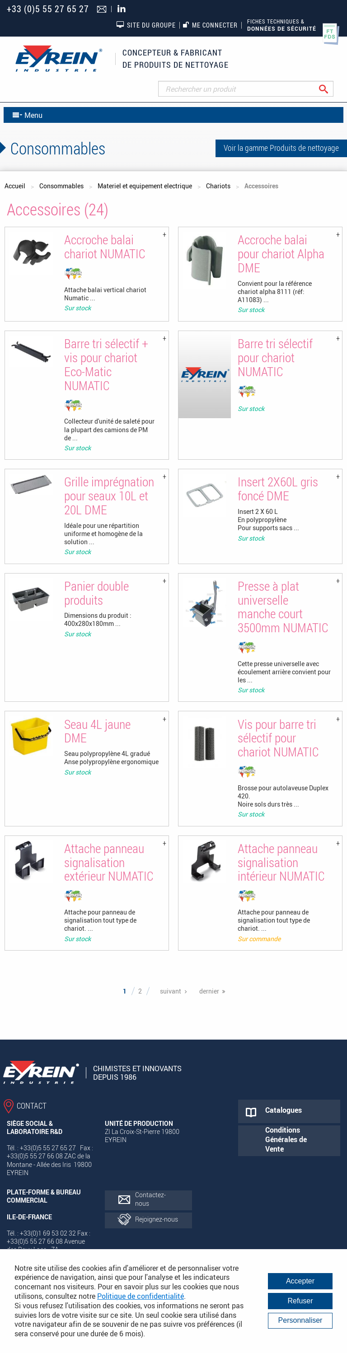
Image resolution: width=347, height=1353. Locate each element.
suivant (170, 991)
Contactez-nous (150, 1198)
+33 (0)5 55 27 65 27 (48, 9)
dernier (209, 991)
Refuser (300, 1301)
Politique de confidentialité (140, 1296)
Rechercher (330, 89)
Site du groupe (146, 24)
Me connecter (210, 25)
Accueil (15, 186)
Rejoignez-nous (156, 1219)
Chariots (218, 186)
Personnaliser (300, 1320)
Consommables (61, 186)
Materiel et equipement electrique (145, 186)
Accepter (300, 1281)
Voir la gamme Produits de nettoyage (281, 147)
